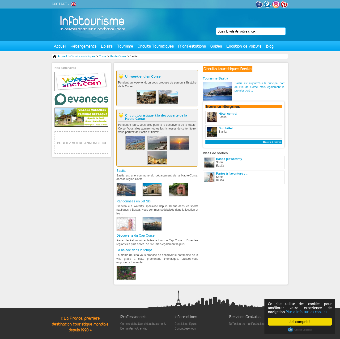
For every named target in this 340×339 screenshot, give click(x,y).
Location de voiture (244, 46)
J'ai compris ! (299, 321)
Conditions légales (186, 324)
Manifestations (192, 46)
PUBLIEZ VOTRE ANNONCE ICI (81, 143)
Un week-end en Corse (143, 76)
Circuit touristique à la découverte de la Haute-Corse (156, 117)
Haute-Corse (118, 56)
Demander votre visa (133, 328)
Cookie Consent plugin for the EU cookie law (300, 329)
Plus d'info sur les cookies (306, 311)
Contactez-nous (185, 328)
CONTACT (59, 4)
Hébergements (84, 46)
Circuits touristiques (82, 56)
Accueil (60, 46)
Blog (270, 46)
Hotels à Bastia (272, 142)
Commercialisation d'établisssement (143, 324)
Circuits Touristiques (156, 46)
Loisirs (107, 46)
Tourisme (125, 46)
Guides (216, 46)
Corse (102, 56)
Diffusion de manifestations (247, 324)
